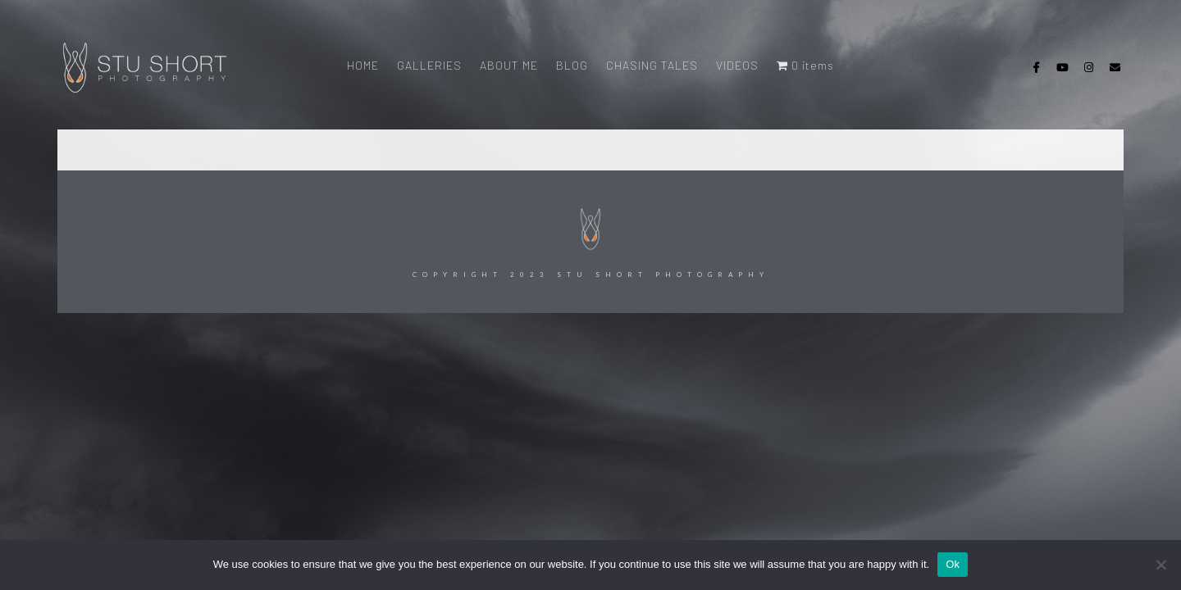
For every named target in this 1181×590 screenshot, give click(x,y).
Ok (953, 564)
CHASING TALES (652, 65)
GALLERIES (429, 65)
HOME (363, 65)
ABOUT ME (509, 65)
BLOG (572, 65)
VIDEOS (737, 65)
